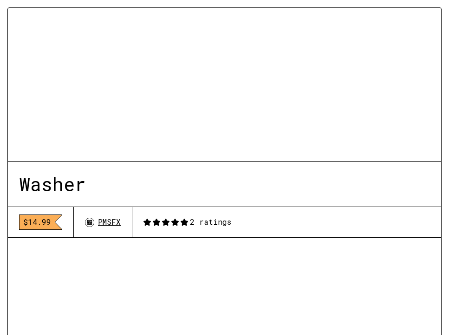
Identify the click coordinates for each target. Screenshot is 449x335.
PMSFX (103, 222)
